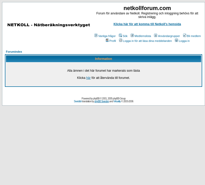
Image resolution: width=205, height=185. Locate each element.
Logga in (182, 40)
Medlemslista (141, 36)
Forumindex (14, 51)
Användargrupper (167, 36)
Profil (111, 40)
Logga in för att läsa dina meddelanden (145, 40)
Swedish (78, 101)
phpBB (96, 98)
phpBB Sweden (101, 101)
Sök (123, 36)
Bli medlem (192, 36)
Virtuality (117, 101)
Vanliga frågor (105, 36)
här (88, 78)
